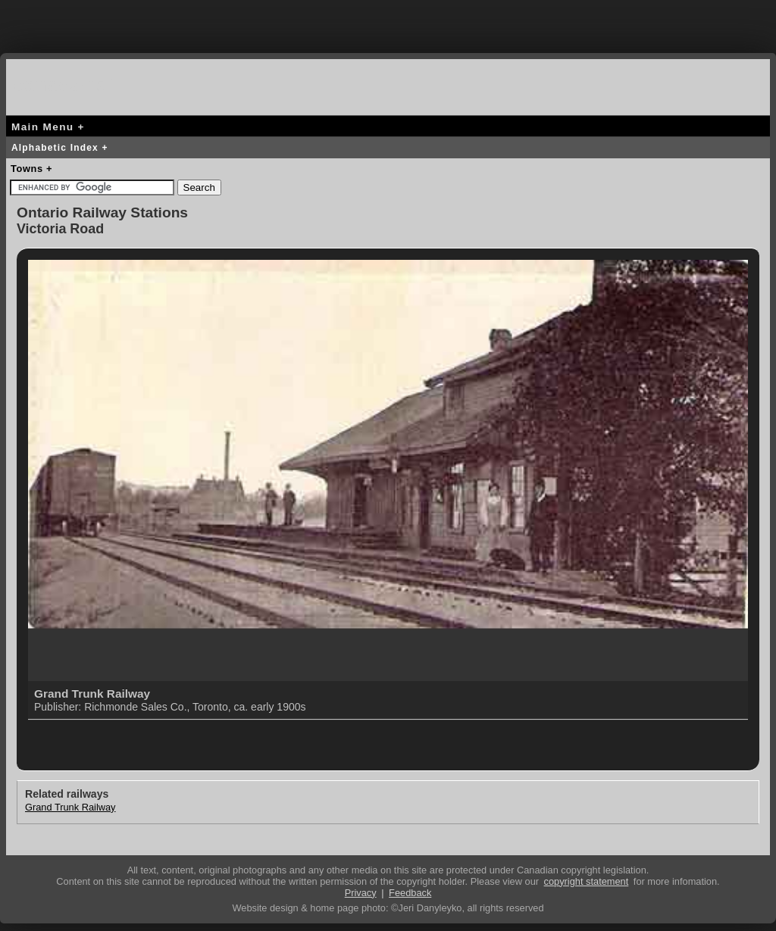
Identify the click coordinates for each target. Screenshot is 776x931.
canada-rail (67, 84)
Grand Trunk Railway (70, 807)
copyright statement (586, 881)
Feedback (410, 892)
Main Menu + (48, 127)
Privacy (361, 892)
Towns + (31, 168)
